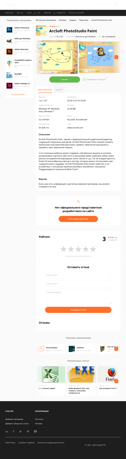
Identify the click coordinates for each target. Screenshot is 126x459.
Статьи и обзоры (76, 13)
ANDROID (47, 13)
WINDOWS (9, 13)
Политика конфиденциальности (50, 442)
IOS (38, 13)
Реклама (38, 423)
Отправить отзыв (78, 310)
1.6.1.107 (56, 36)
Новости (61, 13)
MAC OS (20, 13)
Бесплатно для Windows (86, 36)
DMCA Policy (10, 442)
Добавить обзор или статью (17, 423)
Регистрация (106, 4)
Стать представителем (78, 219)
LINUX (29, 13)
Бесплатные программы (46, 20)
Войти (96, 4)
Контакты (39, 419)
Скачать (64, 79)
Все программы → (19, 94)
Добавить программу (14, 419)
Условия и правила (26, 442)
